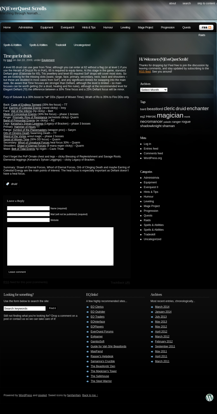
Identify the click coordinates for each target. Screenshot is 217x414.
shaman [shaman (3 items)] (168, 126)
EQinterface (98, 328)
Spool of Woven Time (16, 139)
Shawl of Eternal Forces (31, 145)
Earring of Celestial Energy (25, 107)
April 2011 (161, 363)
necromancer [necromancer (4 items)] (151, 121)
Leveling (125, 27)
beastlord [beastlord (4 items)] (155, 109)
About (172, 3)
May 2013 (161, 328)
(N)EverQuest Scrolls (23, 8)
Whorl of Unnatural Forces (34, 142)
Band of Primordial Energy (19, 120)
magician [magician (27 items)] (170, 115)
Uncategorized (82, 45)
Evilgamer (97, 343)
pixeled (42, 402)
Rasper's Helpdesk (102, 363)
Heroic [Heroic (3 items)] (151, 116)
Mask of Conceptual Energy (20, 114)
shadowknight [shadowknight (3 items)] (151, 126)
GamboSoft (97, 348)
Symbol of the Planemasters (30, 130)
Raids (201, 35)
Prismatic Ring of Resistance (30, 117)
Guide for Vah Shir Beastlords (108, 353)
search (187, 3)
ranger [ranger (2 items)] (176, 121)
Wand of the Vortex (14, 136)
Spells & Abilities (12, 45)
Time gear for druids (17, 55)
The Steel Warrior (101, 387)
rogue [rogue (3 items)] (186, 121)
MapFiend (97, 358)
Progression (168, 27)
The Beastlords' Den (103, 373)
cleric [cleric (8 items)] (169, 108)
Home (7, 27)
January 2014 (163, 318)
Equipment (46, 27)
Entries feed (151, 148)
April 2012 (161, 338)
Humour (108, 27)
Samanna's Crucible (103, 368)
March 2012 (162, 343)
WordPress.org (153, 158)
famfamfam (74, 402)
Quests (186, 27)
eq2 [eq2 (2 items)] (142, 116)
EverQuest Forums (102, 338)
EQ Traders (97, 323)
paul (9, 60)
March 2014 (162, 313)
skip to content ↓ (207, 3)
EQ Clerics (97, 313)
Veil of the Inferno (21, 111)
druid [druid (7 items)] (181, 108)
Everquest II (67, 27)
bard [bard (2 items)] (143, 109)
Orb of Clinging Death (16, 133)
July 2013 (161, 323)
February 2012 (164, 348)
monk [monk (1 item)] (187, 116)
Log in (147, 144)
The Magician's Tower (104, 378)
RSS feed (145, 71)
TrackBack (120, 289)
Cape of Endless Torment (26, 104)
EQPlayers (97, 333)
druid (14, 184)
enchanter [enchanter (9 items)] (198, 108)
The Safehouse (100, 382)
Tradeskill (60, 45)
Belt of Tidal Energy (23, 148)
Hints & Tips (88, 27)
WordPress (25, 402)
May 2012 (161, 333)
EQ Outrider (98, 318)
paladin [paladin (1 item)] (167, 122)
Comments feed (153, 153)
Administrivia (26, 27)
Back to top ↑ (90, 402)
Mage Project (145, 27)
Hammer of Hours (25, 126)
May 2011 (161, 358)
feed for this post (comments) (25, 289)
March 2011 (162, 368)
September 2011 (165, 353)
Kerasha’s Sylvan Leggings (27, 123)
